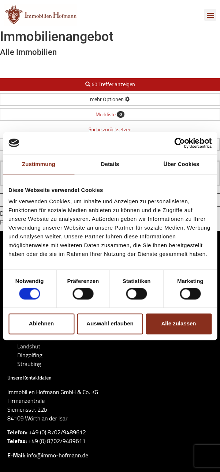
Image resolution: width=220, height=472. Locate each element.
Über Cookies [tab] (182, 164)
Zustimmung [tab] (38, 164)
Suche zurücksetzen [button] (110, 129)
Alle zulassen (178, 324)
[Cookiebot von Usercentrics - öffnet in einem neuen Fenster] (180, 142)
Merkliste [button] (110, 114)
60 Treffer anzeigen (110, 84)
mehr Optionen (110, 99)
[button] (210, 15)
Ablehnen (41, 324)
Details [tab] (110, 164)
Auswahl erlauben (109, 324)
